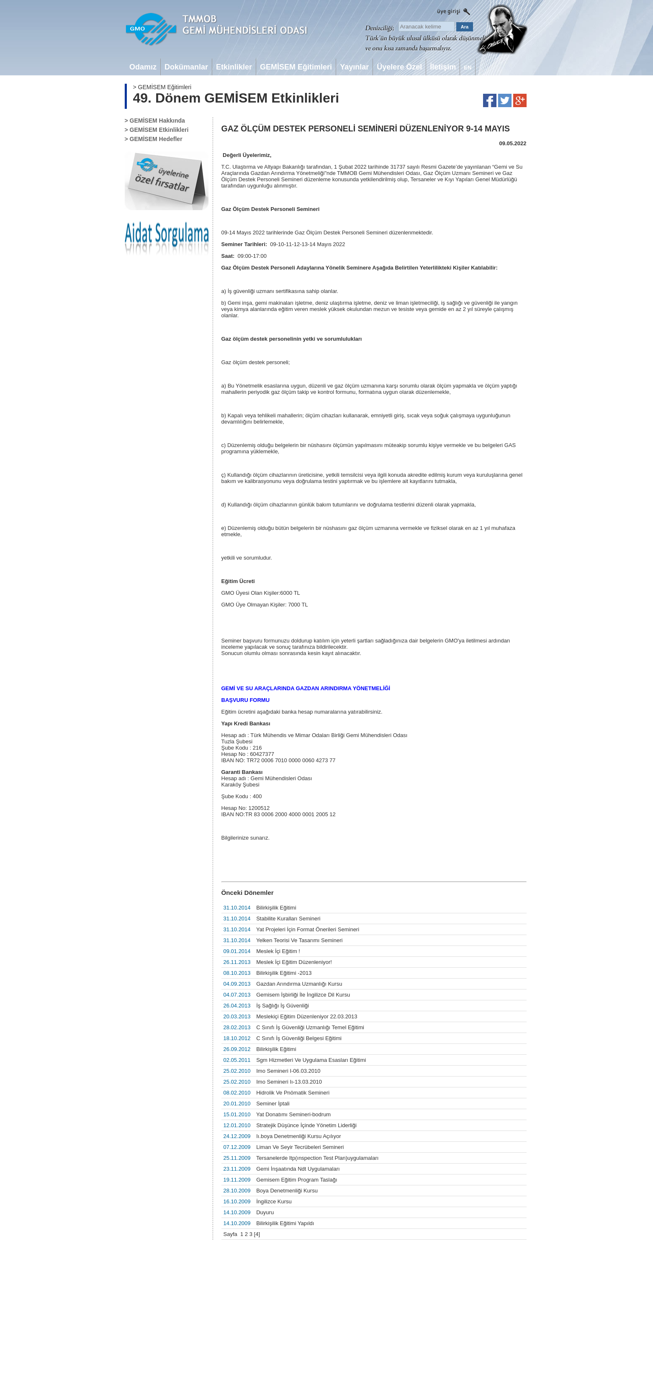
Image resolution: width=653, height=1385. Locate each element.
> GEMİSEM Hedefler (154, 139)
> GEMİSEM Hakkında (155, 120)
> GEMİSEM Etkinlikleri (157, 129)
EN (467, 67)
